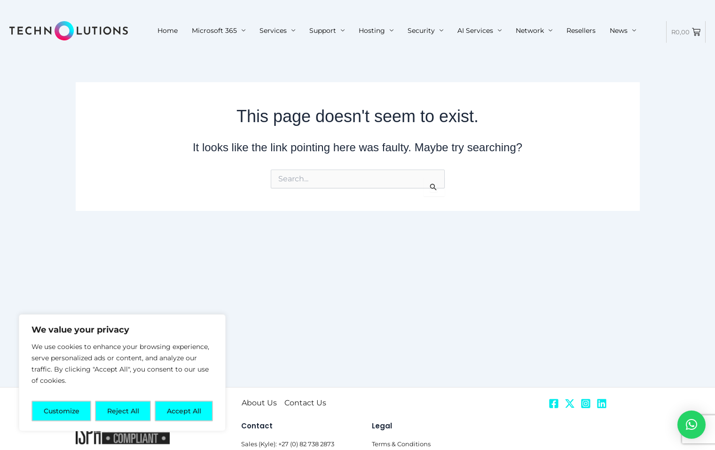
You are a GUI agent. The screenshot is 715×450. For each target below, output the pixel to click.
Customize (61, 411)
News (623, 30)
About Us (259, 402)
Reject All (123, 411)
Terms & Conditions (401, 444)
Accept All (184, 411)
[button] (691, 425)
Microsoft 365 (218, 30)
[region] (122, 372)
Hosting (376, 30)
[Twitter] (570, 403)
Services (277, 30)
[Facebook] (554, 403)
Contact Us (305, 402)
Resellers (581, 30)
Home (167, 30)
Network (534, 30)
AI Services (479, 30)
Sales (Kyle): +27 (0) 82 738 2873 (287, 444)
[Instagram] (586, 403)
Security (425, 30)
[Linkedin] (602, 403)
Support (327, 30)
